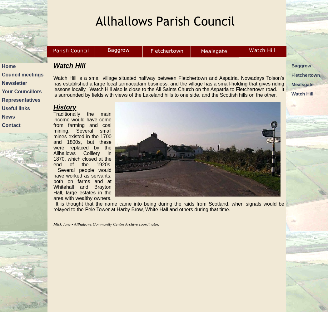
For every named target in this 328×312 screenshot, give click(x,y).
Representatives (21, 100)
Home (9, 66)
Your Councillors (22, 91)
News (8, 116)
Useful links (16, 108)
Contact (11, 125)
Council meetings (22, 74)
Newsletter (14, 83)
